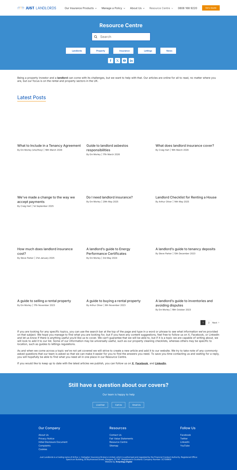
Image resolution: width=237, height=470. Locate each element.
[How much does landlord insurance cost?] (49, 227)
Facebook (141, 363)
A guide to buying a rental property (113, 301)
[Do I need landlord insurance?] (118, 175)
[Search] (121, 37)
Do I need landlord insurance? (109, 197)
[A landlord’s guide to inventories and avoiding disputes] (188, 278)
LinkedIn (160, 363)
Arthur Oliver (165, 201)
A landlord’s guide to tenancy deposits (185, 249)
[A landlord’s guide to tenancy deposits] (188, 227)
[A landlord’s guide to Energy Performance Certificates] (118, 227)
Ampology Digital (124, 461)
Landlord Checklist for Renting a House (186, 197)
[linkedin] (131, 60)
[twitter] (117, 60)
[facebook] (110, 60)
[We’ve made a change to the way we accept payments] (49, 175)
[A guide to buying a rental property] (118, 278)
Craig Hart (164, 150)
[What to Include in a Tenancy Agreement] (49, 123)
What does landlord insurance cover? (185, 146)
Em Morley (95, 154)
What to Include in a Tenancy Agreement (49, 146)
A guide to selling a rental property (44, 301)
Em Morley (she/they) (32, 150)
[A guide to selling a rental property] (49, 278)
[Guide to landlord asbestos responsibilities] (118, 123)
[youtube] (124, 60)
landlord (62, 77)
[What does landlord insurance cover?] (188, 123)
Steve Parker (27, 258)
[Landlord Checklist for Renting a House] (188, 175)
